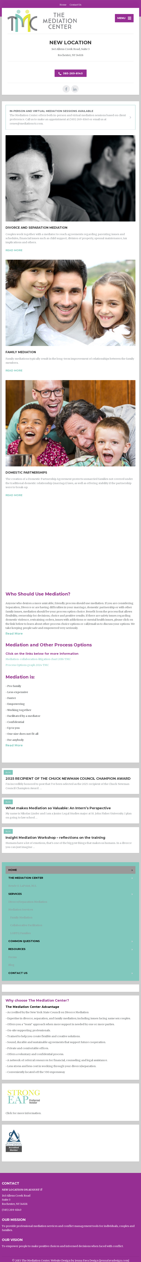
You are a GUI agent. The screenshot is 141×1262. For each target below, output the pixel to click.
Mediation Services (20, 909)
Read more (14, 250)
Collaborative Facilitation (26, 925)
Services (15, 894)
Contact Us (75, 4)
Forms (12, 957)
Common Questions (24, 941)
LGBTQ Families (20, 933)
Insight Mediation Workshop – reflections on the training (55, 838)
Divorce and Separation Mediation (36, 227)
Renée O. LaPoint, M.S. (22, 885)
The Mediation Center (25, 878)
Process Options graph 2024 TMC (27, 665)
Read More (14, 633)
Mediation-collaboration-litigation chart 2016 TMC (38, 659)
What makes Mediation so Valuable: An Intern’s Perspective (58, 808)
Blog (8, 772)
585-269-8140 (70, 73)
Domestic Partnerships (26, 472)
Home (63, 4)
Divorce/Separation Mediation (27, 901)
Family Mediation (21, 352)
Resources (17, 949)
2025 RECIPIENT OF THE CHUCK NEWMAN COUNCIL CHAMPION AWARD (68, 779)
